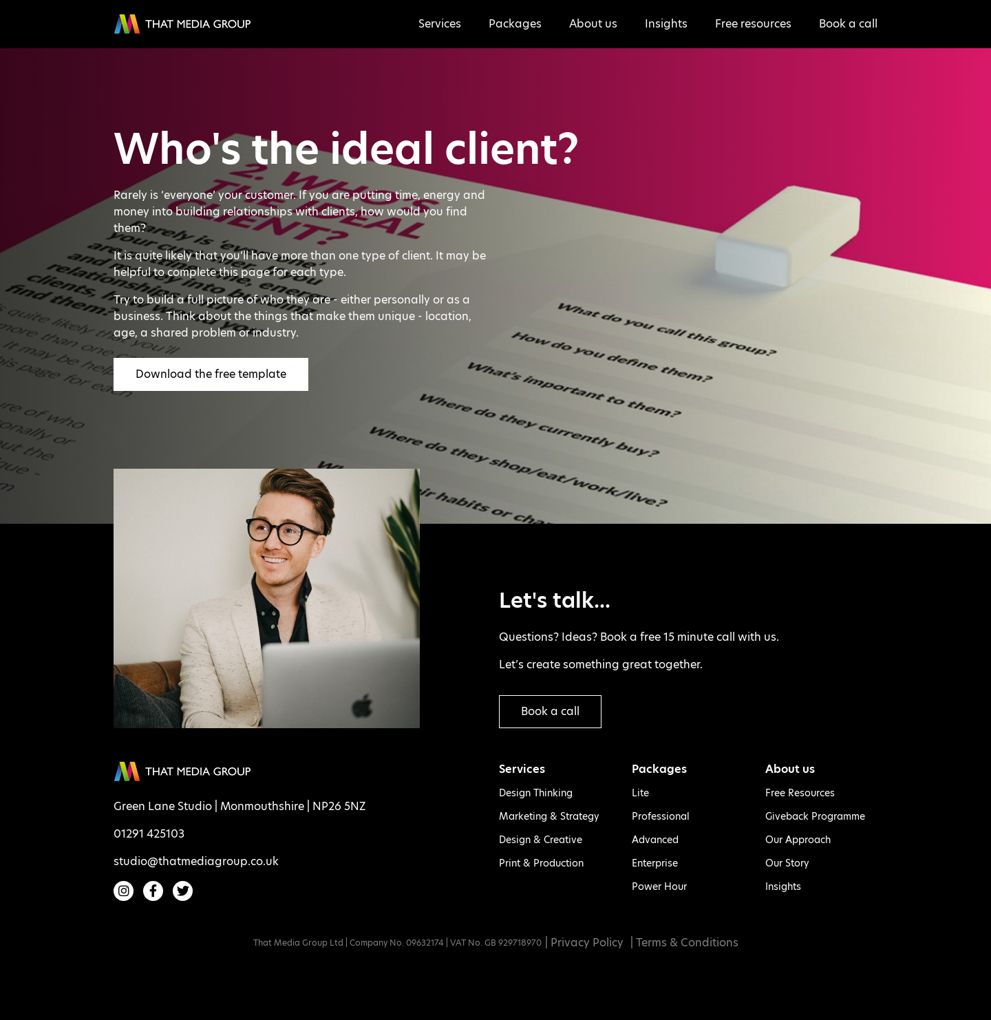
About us (593, 24)
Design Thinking (536, 793)
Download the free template (211, 374)
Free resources (753, 24)
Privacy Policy (587, 942)
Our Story (787, 863)
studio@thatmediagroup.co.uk (196, 861)
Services (439, 24)
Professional (661, 816)
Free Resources (800, 793)
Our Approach (798, 840)
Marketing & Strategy (549, 816)
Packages (515, 24)
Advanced (655, 840)
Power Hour (659, 886)
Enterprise (655, 863)
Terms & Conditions (687, 942)
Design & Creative (540, 840)
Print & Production (541, 863)
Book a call (848, 24)
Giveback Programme (815, 816)
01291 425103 (149, 834)
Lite (640, 793)
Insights (666, 24)
